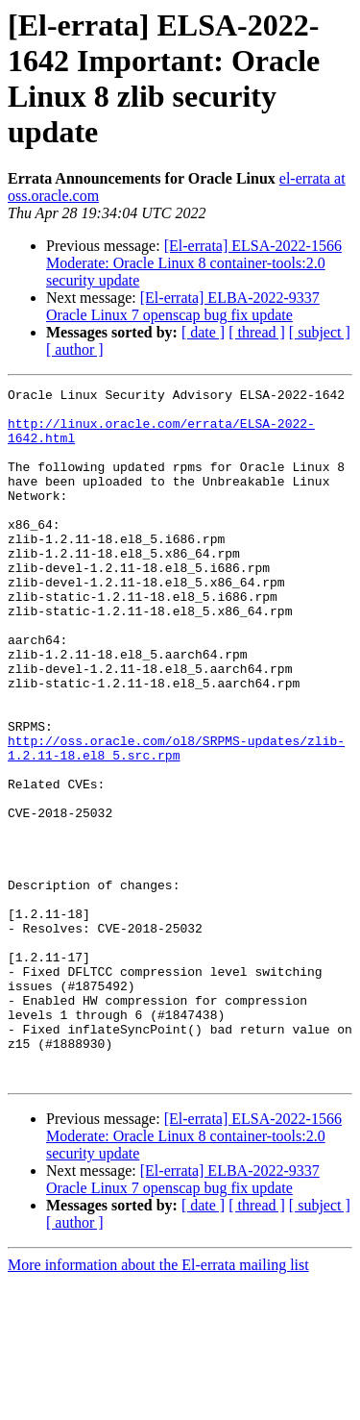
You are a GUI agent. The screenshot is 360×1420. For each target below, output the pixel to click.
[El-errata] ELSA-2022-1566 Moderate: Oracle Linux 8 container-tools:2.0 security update (194, 262)
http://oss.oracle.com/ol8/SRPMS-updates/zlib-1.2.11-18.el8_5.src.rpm (176, 821)
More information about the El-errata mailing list (158, 1403)
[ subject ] (319, 332)
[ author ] (75, 349)
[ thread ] (256, 332)
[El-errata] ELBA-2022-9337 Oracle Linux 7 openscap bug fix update (183, 306)
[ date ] (203, 332)
